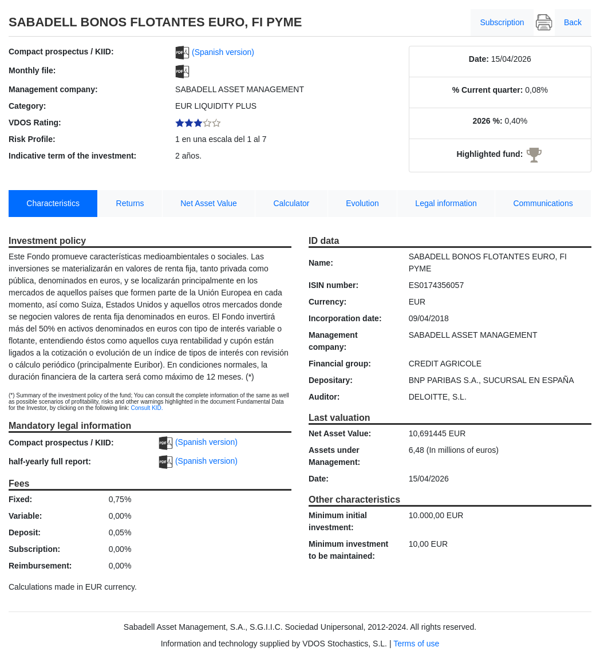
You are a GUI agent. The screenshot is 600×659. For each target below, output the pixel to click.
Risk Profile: (32, 139)
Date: (479, 59)
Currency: (327, 301)
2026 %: (487, 120)
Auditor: (324, 396)
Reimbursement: (40, 565)
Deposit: (25, 532)
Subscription (502, 22)
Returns (130, 203)
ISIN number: (333, 285)
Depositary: (331, 380)
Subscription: (34, 549)
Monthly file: (32, 70)
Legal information (445, 203)
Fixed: (20, 499)
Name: (321, 262)
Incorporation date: (345, 318)
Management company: (53, 89)
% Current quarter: (487, 89)
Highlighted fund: (489, 154)
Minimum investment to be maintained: (348, 550)
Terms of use (416, 643)
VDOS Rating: (35, 122)
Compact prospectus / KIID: (61, 51)
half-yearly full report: (50, 461)
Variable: (25, 515)
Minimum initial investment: (338, 521)
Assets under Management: (334, 456)
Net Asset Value (208, 203)
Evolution (362, 203)
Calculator (291, 203)
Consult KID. (147, 408)
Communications (543, 203)
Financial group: (340, 363)
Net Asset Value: (340, 433)
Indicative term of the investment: (72, 155)
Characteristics (53, 203)
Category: (27, 106)
